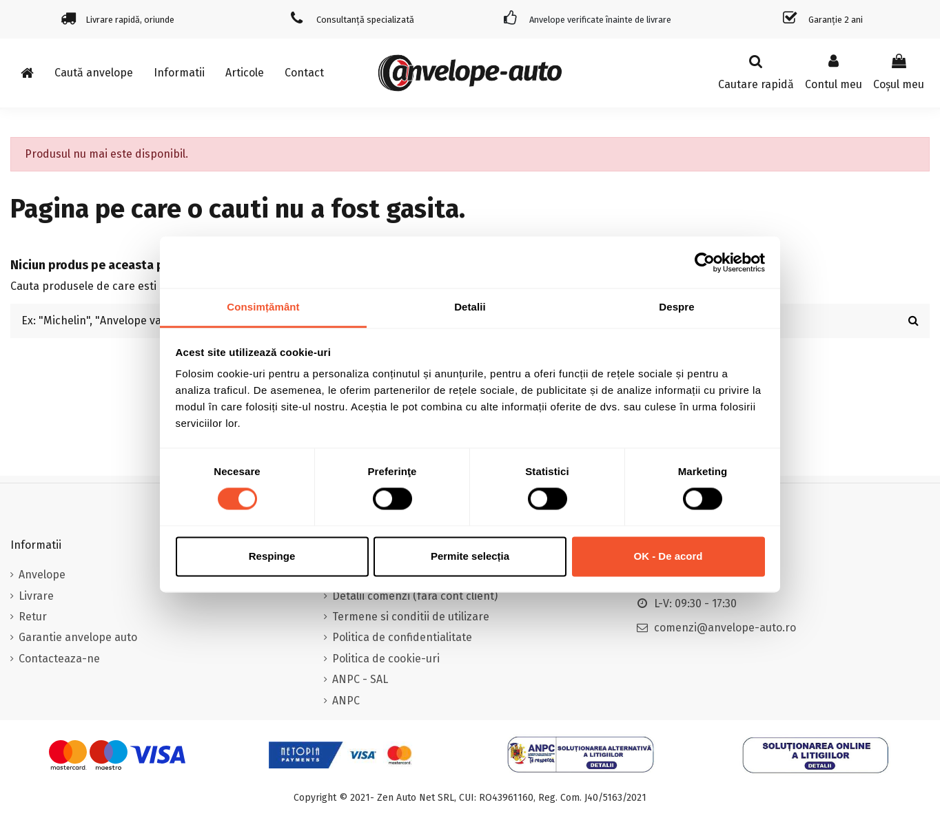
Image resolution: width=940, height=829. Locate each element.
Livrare (36, 595)
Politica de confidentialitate (402, 637)
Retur (33, 616)
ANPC (346, 700)
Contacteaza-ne (59, 658)
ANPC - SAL (360, 679)
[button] (179, 73)
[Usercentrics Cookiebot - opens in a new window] (704, 262)
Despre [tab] (676, 307)
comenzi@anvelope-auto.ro (725, 627)
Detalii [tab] (470, 307)
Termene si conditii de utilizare (410, 616)
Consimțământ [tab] (263, 307)
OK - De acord (667, 556)
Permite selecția (470, 556)
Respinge (272, 556)
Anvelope (42, 574)
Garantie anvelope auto (78, 637)
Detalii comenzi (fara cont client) (415, 595)
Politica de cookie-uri (386, 658)
